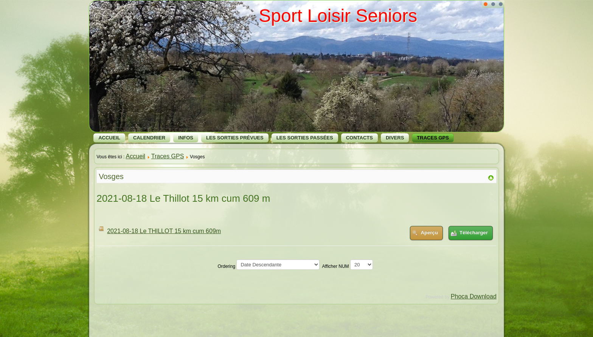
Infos (185, 138)
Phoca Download (474, 296)
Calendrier (149, 138)
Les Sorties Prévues (235, 138)
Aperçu (429, 232)
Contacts (359, 138)
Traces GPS (433, 138)
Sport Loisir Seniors (338, 16)
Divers (395, 138)
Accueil (109, 138)
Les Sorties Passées (304, 138)
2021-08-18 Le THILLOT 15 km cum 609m (164, 231)
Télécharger (473, 232)
